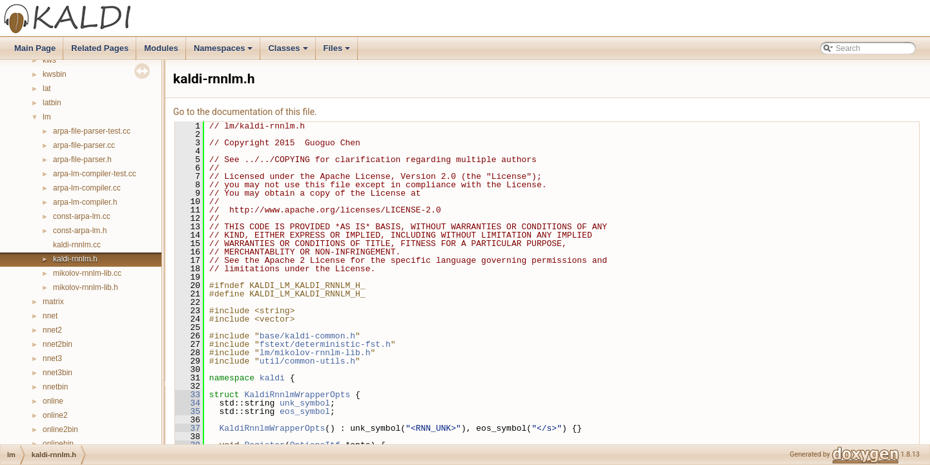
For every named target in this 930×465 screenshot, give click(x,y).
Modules (161, 48)
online (53, 401)
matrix (53, 301)
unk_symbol (305, 403)
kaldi (272, 378)
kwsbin (55, 74)
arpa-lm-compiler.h (85, 202)
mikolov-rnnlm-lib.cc (87, 273)
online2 (55, 415)
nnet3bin (57, 372)
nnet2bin (57, 344)
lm (47, 116)
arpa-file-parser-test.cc (91, 131)
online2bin (60, 429)
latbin (52, 102)
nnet (50, 315)
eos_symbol (305, 411)
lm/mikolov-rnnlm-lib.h (315, 352)
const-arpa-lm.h (80, 230)
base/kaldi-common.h (307, 336)
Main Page (35, 48)
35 (187, 411)
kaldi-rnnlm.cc (77, 244)
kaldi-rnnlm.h (75, 259)
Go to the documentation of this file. (245, 112)
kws (49, 60)
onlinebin (58, 443)
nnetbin (55, 386)
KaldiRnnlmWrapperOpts (297, 394)
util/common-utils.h (307, 361)
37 (187, 428)
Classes (288, 51)
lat (47, 88)
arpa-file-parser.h (82, 159)
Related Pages (100, 48)
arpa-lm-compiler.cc (87, 187)
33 (187, 394)
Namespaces (224, 51)
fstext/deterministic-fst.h (325, 344)
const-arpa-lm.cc (81, 216)
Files (338, 51)
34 (187, 403)
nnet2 (52, 330)
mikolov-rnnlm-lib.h (85, 287)
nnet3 (52, 358)
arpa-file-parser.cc (84, 145)
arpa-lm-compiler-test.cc (94, 173)
